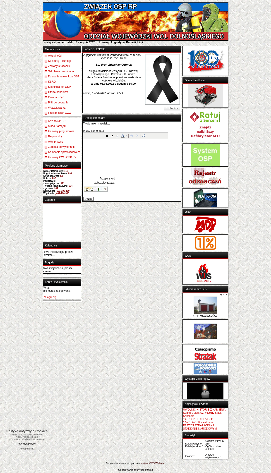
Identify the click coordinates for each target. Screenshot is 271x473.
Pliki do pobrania (58, 102)
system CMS (148, 463)
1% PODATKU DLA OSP (198, 419)
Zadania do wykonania (61, 146)
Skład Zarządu (57, 126)
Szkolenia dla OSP (59, 86)
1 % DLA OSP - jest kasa (198, 422)
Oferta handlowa (58, 92)
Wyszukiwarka (57, 107)
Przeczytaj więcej (27, 443)
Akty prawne (55, 141)
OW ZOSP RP (56, 120)
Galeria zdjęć (56, 97)
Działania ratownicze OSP (64, 76)
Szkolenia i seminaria (61, 71)
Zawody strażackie (59, 66)
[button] (107, 135)
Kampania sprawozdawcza (64, 152)
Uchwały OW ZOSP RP (62, 157)
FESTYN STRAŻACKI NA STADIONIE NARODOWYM (200, 427)
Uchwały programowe (61, 131)
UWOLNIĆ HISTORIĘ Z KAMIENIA (204, 409)
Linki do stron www (59, 113)
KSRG (52, 81)
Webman (160, 463)
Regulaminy (55, 136)
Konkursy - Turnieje (60, 60)
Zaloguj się (50, 297)
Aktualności (55, 55)
